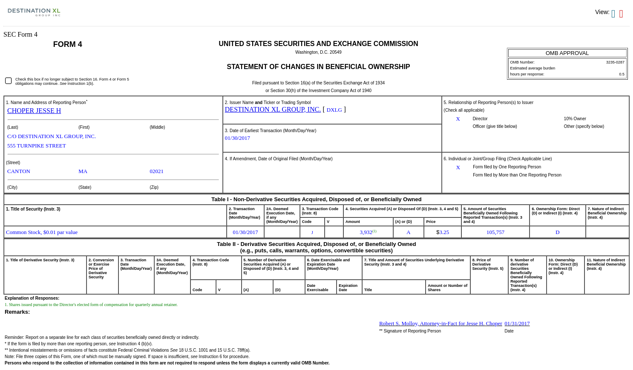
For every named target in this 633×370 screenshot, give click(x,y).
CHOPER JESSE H (34, 110)
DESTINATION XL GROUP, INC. (273, 109)
